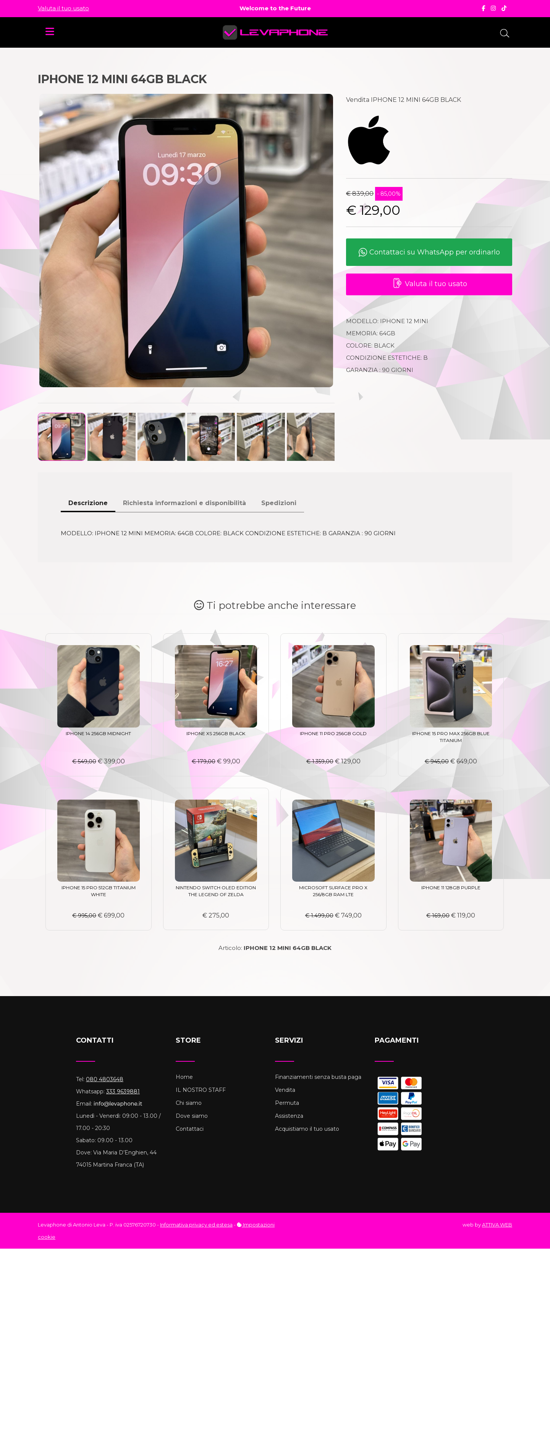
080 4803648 (104, 1079)
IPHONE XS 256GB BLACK (215, 733)
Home (184, 1077)
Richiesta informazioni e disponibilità (184, 503)
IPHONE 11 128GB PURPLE (450, 887)
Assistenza (289, 1115)
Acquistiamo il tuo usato (307, 1128)
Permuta (287, 1102)
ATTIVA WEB (497, 1225)
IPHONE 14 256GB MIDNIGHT (98, 733)
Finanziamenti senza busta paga (318, 1077)
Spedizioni (278, 503)
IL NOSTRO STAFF (201, 1090)
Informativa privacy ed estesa (196, 1225)
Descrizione (88, 503)
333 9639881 (123, 1091)
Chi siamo (189, 1102)
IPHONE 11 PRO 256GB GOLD (333, 733)
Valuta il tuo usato (63, 8)
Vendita (285, 1090)
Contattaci (190, 1128)
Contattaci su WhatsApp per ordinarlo (429, 252)
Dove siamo (192, 1115)
